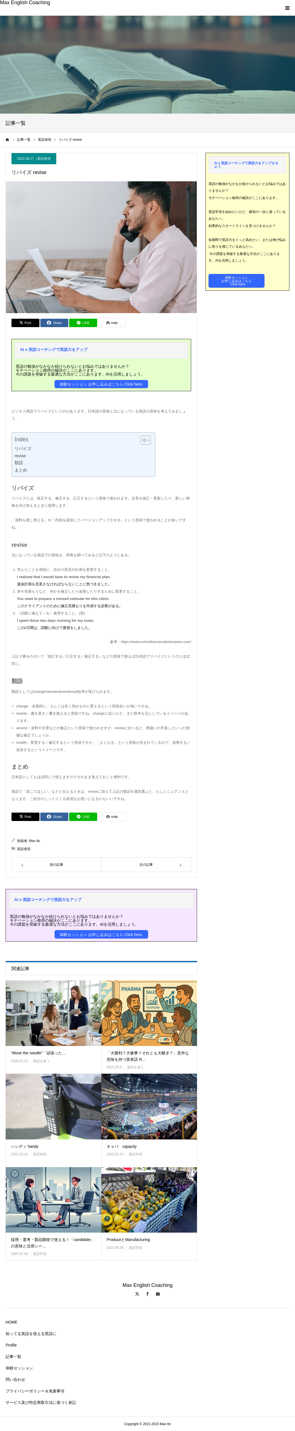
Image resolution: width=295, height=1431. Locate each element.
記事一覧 (13, 1356)
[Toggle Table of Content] (142, 440)
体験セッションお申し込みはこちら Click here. (236, 281)
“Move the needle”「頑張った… (38, 1053)
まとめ (21, 470)
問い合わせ (15, 1379)
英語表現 (44, 159)
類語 (19, 462)
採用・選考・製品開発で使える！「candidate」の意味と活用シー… (53, 1242)
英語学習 (135, 1154)
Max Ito (34, 841)
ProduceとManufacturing (128, 1239)
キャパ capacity (122, 1146)
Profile (11, 1345)
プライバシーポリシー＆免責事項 (35, 1391)
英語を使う (41, 1061)
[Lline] (83, 323)
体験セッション (19, 1368)
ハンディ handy (24, 1146)
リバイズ (23, 448)
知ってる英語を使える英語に (31, 1333)
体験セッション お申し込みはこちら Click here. (101, 384)
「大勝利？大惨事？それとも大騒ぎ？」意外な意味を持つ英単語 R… (148, 1056)
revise (20, 455)
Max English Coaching (25, 2)
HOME (11, 1322)
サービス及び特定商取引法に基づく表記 (41, 1402)
